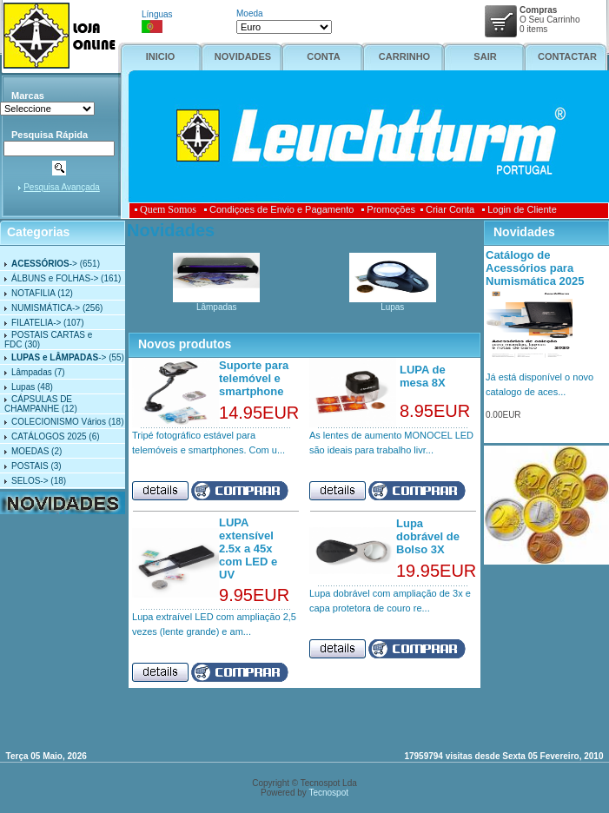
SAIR (484, 56)
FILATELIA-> (36, 322)
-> (44, 263)
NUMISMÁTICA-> (45, 308)
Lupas (23, 387)
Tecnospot (328, 792)
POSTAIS (30, 466)
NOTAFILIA (33, 293)
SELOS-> (30, 481)
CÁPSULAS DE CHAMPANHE (38, 403)
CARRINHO (404, 56)
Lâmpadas (31, 372)
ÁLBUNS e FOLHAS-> (54, 278)
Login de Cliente (519, 209)
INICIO (160, 56)
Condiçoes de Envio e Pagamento (279, 209)
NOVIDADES (243, 56)
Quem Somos (168, 209)
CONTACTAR (567, 56)
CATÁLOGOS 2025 (49, 436)
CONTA (323, 56)
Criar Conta (447, 209)
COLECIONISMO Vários (58, 421)
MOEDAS (30, 451)
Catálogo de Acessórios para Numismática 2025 (535, 268)
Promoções (388, 209)
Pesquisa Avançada (61, 187)
